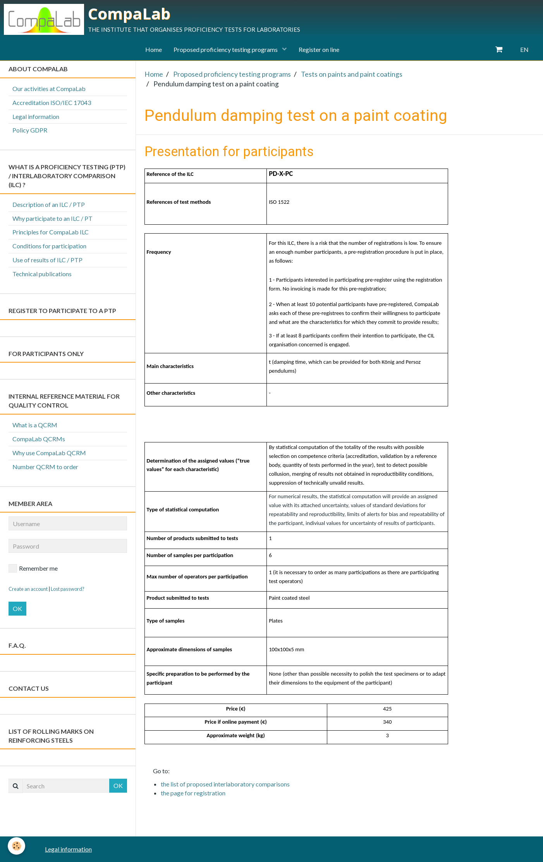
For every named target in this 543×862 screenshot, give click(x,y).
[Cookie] (16, 846)
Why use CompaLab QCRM (49, 452)
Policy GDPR (29, 130)
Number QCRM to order (45, 466)
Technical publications (42, 273)
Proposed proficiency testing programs (226, 49)
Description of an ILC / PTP (48, 204)
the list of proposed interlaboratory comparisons (225, 784)
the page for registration (193, 793)
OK (17, 608)
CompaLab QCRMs (38, 438)
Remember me (33, 568)
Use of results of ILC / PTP (47, 259)
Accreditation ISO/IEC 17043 (51, 102)
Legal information (35, 116)
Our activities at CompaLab (49, 88)
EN (524, 49)
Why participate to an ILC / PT (52, 218)
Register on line (319, 49)
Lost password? (67, 589)
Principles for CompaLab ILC (50, 232)
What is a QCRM (34, 424)
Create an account (28, 589)
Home (153, 49)
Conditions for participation (49, 245)
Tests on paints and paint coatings (351, 74)
